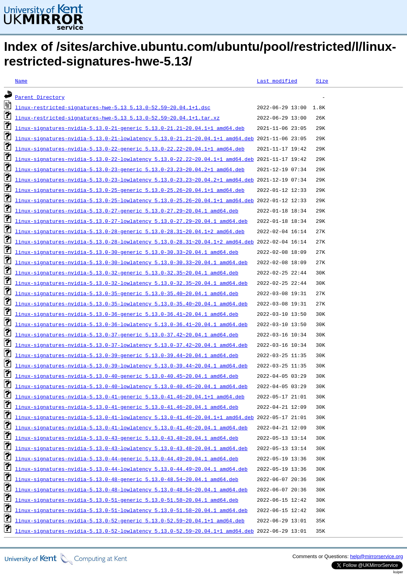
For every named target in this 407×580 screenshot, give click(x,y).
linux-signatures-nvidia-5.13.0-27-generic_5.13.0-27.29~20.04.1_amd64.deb (126, 210)
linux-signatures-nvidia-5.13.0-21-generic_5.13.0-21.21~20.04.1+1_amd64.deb (129, 127)
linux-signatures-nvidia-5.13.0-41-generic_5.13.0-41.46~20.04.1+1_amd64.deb (129, 396)
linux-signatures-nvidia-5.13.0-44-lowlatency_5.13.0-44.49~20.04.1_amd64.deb (131, 468)
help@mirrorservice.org (376, 556)
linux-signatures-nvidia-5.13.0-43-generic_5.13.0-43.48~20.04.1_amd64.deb (126, 437)
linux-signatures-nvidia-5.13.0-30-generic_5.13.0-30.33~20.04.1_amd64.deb (126, 251)
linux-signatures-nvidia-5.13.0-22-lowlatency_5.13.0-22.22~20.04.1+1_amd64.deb (134, 158)
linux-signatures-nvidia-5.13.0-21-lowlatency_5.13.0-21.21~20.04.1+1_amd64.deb (134, 138)
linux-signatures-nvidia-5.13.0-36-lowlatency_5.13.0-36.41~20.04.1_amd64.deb (131, 324)
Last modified (277, 80)
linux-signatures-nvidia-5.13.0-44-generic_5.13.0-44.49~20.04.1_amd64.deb (126, 458)
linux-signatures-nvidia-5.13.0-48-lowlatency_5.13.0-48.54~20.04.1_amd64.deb (131, 489)
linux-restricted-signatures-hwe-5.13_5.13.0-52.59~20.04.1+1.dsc (112, 107)
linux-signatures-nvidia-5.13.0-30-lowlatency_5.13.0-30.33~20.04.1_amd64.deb (131, 262)
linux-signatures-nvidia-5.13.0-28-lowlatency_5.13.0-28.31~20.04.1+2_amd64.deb (134, 241)
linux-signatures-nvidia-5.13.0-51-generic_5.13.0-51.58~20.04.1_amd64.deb (126, 499)
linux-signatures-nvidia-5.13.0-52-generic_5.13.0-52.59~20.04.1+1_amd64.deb (129, 520)
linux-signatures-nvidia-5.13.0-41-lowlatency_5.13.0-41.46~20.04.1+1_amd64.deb (134, 417)
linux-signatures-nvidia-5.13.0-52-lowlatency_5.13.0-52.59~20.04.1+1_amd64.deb (134, 530)
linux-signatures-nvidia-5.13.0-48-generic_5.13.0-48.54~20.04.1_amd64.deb (126, 479)
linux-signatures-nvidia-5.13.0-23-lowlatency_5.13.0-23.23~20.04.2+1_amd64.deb (134, 179)
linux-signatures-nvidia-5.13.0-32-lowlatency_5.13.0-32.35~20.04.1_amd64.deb (131, 282)
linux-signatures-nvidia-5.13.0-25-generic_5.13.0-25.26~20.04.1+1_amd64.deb (129, 189)
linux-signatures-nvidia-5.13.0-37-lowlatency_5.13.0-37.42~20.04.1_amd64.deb (131, 344)
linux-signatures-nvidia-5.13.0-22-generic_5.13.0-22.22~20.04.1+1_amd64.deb (129, 148)
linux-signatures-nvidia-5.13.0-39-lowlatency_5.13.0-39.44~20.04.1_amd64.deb (131, 365)
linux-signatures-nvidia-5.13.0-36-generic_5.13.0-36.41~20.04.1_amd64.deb (126, 313)
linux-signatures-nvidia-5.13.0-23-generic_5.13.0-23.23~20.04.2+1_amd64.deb (129, 169)
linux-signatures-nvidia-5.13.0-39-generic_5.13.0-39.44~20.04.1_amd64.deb (126, 355)
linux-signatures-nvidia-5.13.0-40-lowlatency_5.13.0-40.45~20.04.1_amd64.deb (131, 386)
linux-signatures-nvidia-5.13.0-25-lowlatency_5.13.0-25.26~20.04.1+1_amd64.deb (134, 200)
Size (322, 80)
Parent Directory (40, 97)
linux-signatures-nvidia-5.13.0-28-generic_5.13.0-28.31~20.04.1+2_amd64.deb (129, 231)
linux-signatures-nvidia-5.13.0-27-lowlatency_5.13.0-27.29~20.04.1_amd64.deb (131, 220)
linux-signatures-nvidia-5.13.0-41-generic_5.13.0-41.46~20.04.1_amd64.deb (126, 406)
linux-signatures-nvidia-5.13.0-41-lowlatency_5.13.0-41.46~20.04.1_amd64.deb (131, 427)
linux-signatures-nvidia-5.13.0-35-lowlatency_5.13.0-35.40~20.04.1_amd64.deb (131, 303)
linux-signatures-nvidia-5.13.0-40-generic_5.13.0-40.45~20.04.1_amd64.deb (126, 375)
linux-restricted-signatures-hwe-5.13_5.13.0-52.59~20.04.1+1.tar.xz (117, 117)
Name (21, 80)
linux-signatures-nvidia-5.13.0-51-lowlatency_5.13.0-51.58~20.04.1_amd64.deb (131, 510)
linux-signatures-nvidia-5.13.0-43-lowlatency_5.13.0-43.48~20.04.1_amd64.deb (131, 448)
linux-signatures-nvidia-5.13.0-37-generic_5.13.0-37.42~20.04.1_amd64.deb (126, 334)
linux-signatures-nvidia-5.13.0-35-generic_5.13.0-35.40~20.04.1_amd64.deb (126, 293)
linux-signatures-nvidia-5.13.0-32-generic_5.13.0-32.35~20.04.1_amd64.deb (126, 272)
